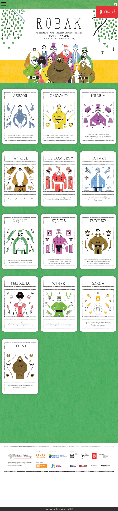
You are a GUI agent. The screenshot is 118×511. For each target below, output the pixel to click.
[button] (4, 3)
